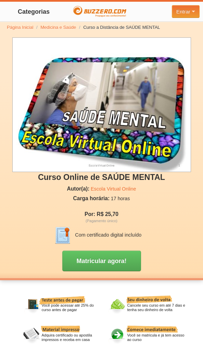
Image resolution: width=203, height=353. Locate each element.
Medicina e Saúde (58, 27)
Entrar (185, 11)
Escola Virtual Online (113, 189)
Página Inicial (20, 27)
